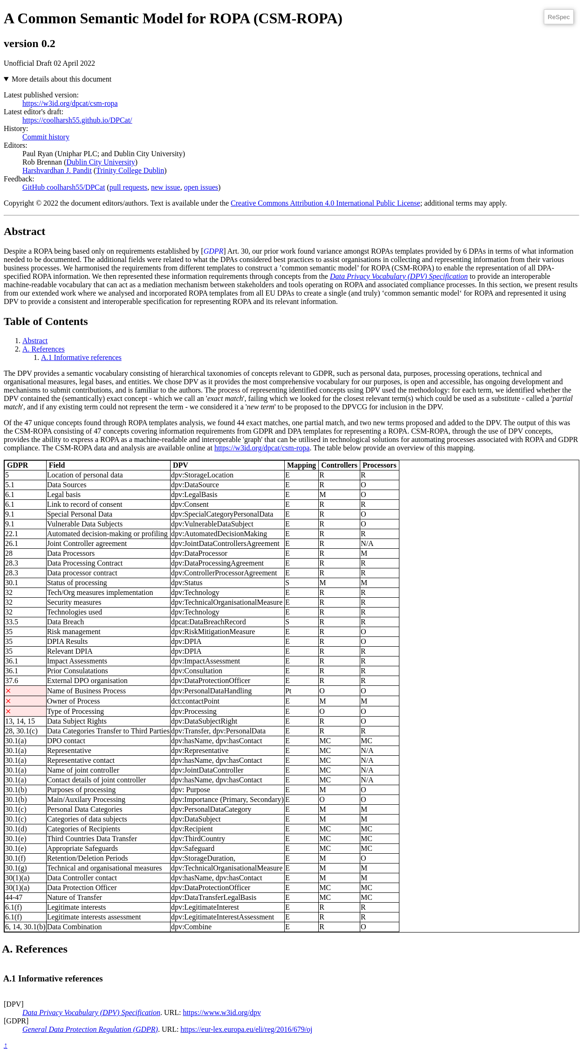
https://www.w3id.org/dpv (222, 1012)
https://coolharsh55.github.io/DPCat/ (77, 120)
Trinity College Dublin (130, 170)
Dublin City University (100, 162)
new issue (165, 187)
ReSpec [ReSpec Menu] (558, 17)
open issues (201, 187)
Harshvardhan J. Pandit (57, 170)
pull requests (128, 187)
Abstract (35, 341)
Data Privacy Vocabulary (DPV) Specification (399, 276)
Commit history (45, 137)
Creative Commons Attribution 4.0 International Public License (325, 203)
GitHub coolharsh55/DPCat (63, 187)
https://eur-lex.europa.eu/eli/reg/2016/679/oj (246, 1029)
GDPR (214, 251)
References (43, 349)
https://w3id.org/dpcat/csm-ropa (70, 103)
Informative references (81, 357)
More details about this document (61, 79)
